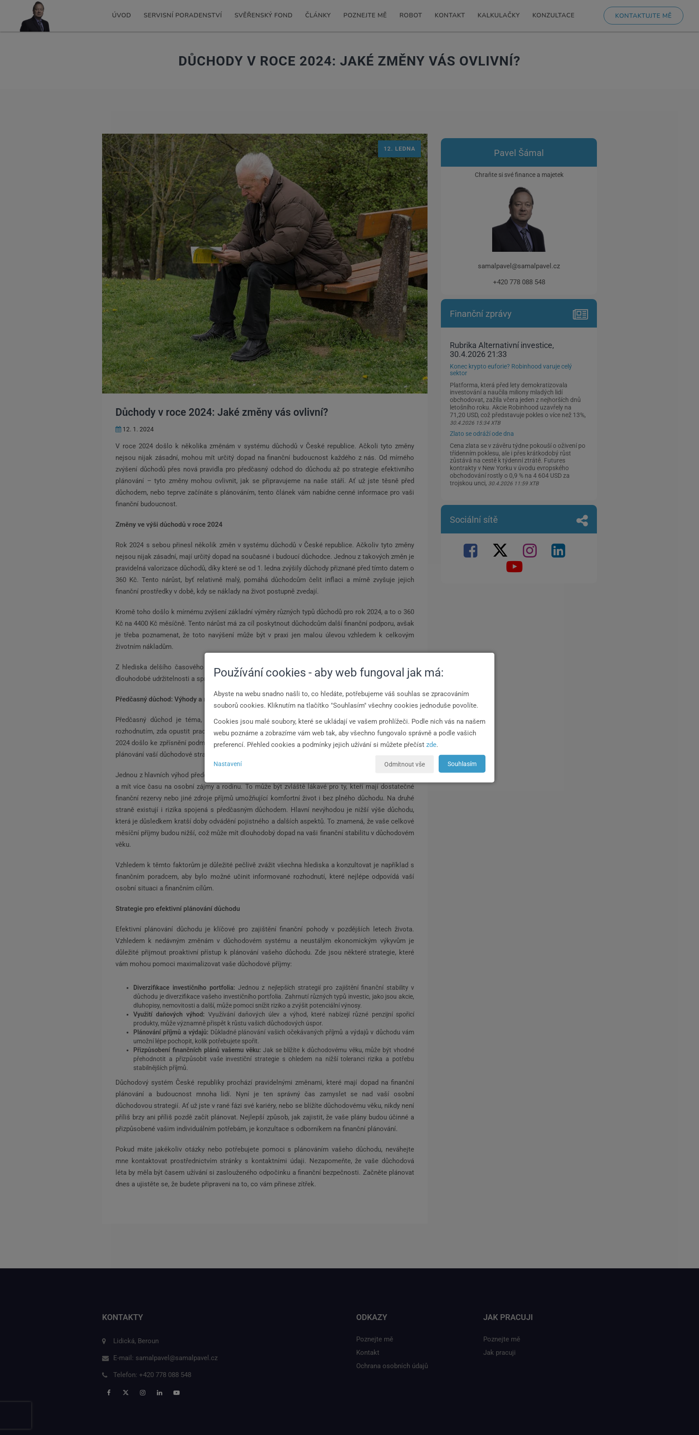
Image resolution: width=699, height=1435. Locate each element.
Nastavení (228, 763)
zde (431, 744)
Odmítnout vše (404, 763)
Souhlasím (462, 763)
